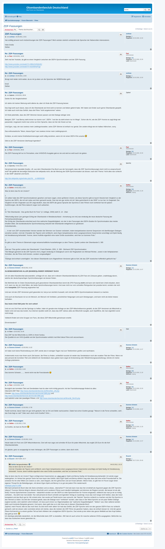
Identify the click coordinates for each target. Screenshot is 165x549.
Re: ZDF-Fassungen (14, 53)
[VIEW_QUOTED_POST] (29, 464)
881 (133, 58)
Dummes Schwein (131, 265)
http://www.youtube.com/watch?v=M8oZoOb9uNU (23, 64)
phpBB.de (86, 540)
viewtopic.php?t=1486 (13, 485)
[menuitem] (19, 16)
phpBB (71, 538)
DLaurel (128, 456)
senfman (128, 33)
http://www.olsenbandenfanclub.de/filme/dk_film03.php (60, 398)
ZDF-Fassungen (13, 26)
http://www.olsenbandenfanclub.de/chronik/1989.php (31, 393)
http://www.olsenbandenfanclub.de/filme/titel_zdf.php (39, 391)
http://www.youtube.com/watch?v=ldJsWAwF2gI (22, 67)
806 (133, 189)
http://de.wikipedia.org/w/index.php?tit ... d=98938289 (25, 178)
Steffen (128, 185)
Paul (127, 53)
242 (133, 268)
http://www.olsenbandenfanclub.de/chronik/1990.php (24, 396)
